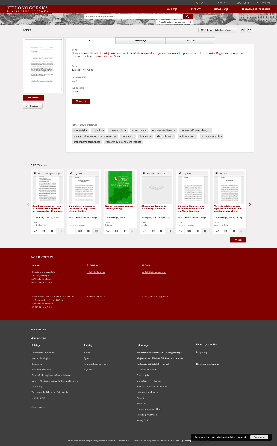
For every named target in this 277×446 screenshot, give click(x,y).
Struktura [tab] (190, 40)
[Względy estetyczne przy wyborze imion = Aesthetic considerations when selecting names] (229, 187)
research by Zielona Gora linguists (123, 141)
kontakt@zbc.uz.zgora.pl (154, 271)
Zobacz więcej (38, 406)
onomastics (128, 136)
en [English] (202, 3)
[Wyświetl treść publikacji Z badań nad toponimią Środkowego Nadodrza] (161, 231)
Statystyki (141, 403)
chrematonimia (118, 130)
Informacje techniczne (148, 392)
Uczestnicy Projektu (146, 369)
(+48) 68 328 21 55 (96, 271)
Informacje (221, 9)
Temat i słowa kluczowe (96, 363)
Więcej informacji (238, 437)
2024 (74, 80)
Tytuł (86, 358)
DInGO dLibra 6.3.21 (122, 440)
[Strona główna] (156, 9)
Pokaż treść (33, 97)
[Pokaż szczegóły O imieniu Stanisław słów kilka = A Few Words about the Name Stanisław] (205, 231)
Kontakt (140, 397)
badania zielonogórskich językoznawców (94, 136)
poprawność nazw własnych (195, 130)
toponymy (145, 136)
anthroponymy (187, 136)
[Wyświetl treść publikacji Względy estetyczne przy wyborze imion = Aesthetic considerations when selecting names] (233, 231)
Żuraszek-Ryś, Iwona (82, 69)
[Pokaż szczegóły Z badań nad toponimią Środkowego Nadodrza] (169, 231)
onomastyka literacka (163, 130)
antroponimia (139, 130)
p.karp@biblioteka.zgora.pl (155, 296)
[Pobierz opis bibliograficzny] (43, 231)
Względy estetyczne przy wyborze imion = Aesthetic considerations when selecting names (228, 208)
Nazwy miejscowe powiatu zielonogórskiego (119, 207)
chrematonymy (165, 136)
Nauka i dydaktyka (40, 358)
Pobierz (31, 106)
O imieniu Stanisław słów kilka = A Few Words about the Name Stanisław (191, 208)
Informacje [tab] (140, 40)
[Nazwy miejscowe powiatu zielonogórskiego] (120, 187)
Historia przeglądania (256, 9)
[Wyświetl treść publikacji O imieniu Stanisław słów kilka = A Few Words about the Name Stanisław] (197, 231)
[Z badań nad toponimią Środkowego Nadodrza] (157, 187)
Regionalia (36, 363)
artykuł (75, 91)
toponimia (98, 130)
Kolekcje (172, 9)
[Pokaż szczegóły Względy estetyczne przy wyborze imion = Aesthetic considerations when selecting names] (241, 231)
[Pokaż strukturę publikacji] (48, 173)
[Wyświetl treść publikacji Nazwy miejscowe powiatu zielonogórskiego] (124, 231)
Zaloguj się (263, 2)
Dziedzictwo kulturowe (42, 352)
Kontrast (223, 2)
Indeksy (196, 9)
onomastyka (80, 130)
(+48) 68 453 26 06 (96, 296)
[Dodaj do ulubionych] (242, 30)
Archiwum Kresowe (41, 369)
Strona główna (38, 337)
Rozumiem (259, 437)
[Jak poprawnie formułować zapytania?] (190, 22)
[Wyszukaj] (188, 16)
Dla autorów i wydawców (149, 380)
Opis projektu (143, 375)
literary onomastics (212, 136)
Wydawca (89, 369)
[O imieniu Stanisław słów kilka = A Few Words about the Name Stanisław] (193, 187)
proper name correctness (86, 141)
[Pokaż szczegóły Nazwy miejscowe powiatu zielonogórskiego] (132, 231)
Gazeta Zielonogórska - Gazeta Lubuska (51, 375)
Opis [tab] (90, 40)
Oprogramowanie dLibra (149, 409)
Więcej (238, 239)
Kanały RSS (142, 420)
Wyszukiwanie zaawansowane (172, 22)
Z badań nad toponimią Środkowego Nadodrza (154, 207)
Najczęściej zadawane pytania (152, 386)
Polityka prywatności (147, 414)
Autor (87, 352)
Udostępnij (243, 2)
